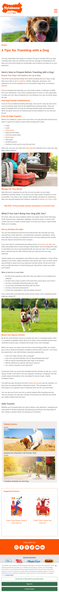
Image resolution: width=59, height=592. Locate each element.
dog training (34, 383)
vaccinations (21, 81)
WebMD (4, 86)
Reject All (29, 584)
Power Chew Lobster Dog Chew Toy (42, 522)
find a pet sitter (47, 244)
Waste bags (9, 137)
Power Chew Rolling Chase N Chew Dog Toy (16, 522)
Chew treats (9, 130)
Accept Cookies (29, 589)
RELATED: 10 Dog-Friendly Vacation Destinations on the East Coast (29, 206)
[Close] (56, 566)
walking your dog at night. (48, 199)
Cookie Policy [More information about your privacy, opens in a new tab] (9, 575)
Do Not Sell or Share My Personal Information (30, 579)
